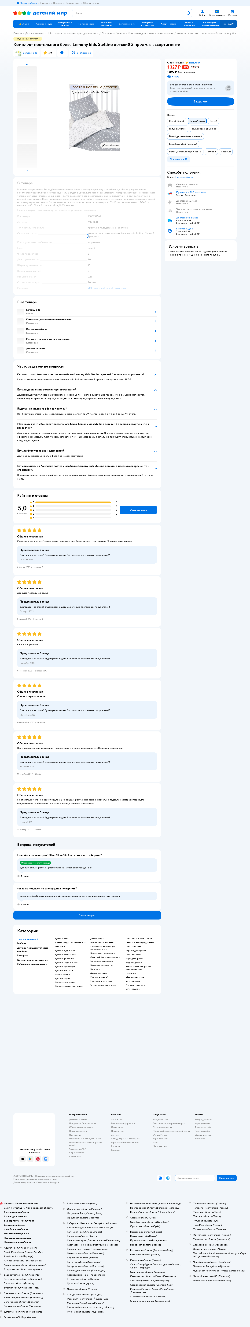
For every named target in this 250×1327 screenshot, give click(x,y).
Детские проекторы (65, 966)
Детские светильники (65, 954)
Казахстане (41, 1182)
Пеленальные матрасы (101, 981)
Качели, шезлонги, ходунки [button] (32, 960)
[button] (228, 24)
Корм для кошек (202, 1123)
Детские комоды (98, 973)
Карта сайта (75, 1156)
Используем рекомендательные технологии (35, 1179)
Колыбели (95, 969)
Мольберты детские (135, 985)
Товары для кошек (203, 1119)
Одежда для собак (203, 1135)
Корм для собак (202, 1131)
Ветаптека (200, 1138)
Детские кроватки (64, 970)
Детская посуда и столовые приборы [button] (32, 949)
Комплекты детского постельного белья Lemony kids (206, 33)
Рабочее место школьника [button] (32, 964)
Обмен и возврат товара (81, 1127)
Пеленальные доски (65, 982)
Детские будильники (65, 950)
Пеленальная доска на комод (69, 986)
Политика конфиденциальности (85, 1138)
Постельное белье (112, 33)
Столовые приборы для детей (140, 942)
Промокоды (75, 1135)
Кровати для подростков (102, 953)
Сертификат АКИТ (78, 1149)
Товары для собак (203, 1127)
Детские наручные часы (66, 962)
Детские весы (62, 938)
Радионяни (60, 946)
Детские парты (62, 978)
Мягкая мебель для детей (102, 942)
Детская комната (34, 33)
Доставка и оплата (78, 1119)
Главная (17, 33)
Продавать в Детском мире (82, 1123)
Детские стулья (97, 938)
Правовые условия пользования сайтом (54, 1176)
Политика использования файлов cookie (85, 1143)
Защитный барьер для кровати (105, 957)
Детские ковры (133, 954)
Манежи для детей (99, 977)
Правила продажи (78, 1131)
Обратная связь (76, 1152)
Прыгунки (131, 973)
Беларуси (54, 1182)
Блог (155, 1142)
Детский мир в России (24, 1182)
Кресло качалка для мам (102, 965)
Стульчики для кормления (103, 985)
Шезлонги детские (135, 977)
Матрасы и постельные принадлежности (73, 33)
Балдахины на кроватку (101, 961)
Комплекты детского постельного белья (150, 33)
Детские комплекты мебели (139, 938)
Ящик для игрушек (134, 958)
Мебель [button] (21, 943)
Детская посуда (133, 946)
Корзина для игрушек (136, 950)
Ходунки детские (134, 962)
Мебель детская (62, 974)
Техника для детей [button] (27, 939)
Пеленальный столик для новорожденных (102, 947)
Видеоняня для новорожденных (70, 942)
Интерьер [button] (22, 955)
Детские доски (133, 989)
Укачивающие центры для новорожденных (138, 967)
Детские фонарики (64, 958)
